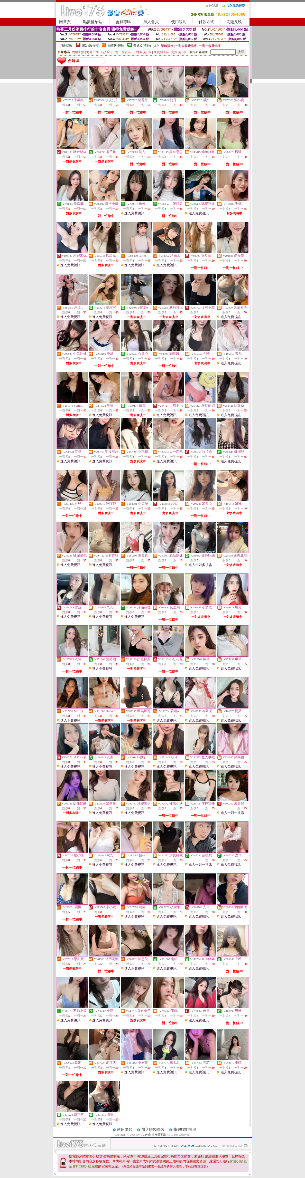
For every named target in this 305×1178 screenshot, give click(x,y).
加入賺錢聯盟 (152, 1129)
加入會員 (151, 22)
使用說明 (179, 22)
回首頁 (65, 22)
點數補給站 (92, 22)
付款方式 (206, 22)
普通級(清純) (142, 45)
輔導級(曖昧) (116, 45)
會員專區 (123, 22)
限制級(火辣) (90, 45)
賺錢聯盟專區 (185, 1129)
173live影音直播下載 (153, 1134)
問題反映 (234, 22)
